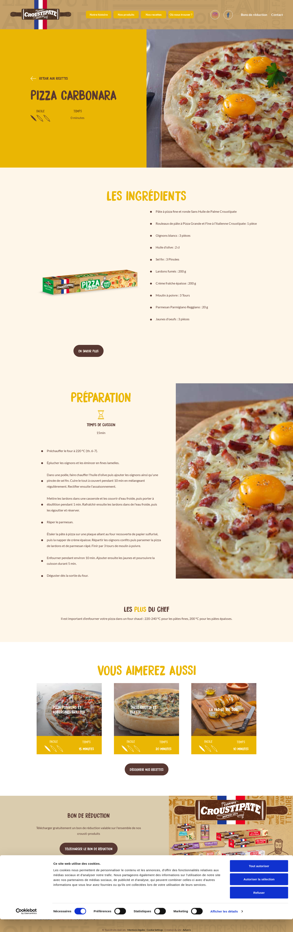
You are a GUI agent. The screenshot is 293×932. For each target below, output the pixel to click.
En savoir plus (88, 350)
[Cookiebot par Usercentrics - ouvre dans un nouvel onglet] (26, 924)
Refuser (259, 905)
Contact (277, 14)
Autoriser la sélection (259, 892)
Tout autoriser (259, 878)
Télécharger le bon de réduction (89, 848)
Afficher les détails (224, 924)
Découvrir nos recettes (146, 769)
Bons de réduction (254, 14)
